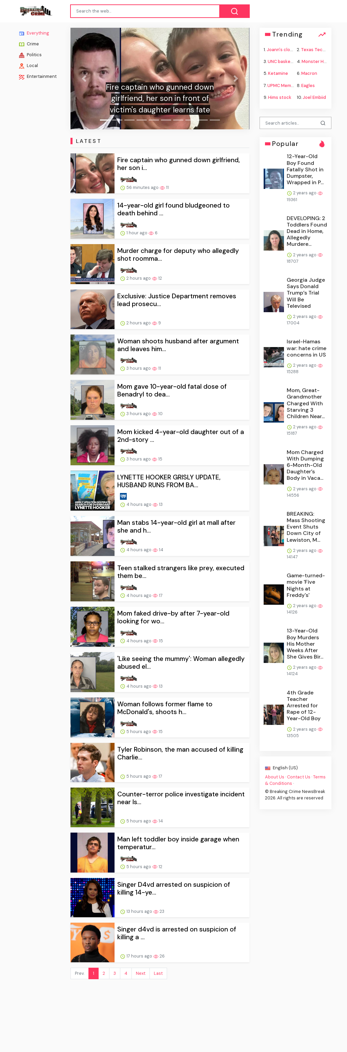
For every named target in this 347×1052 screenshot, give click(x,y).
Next (140, 973)
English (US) (281, 768)
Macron (309, 73)
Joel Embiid (314, 97)
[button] (83, 78)
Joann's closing (283, 49)
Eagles (308, 85)
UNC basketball (284, 61)
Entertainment (38, 76)
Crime (29, 44)
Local (28, 66)
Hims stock (279, 97)
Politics (30, 55)
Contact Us (298, 777)
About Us (274, 777)
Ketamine (278, 73)
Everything (34, 33)
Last (158, 973)
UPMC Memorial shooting (293, 85)
